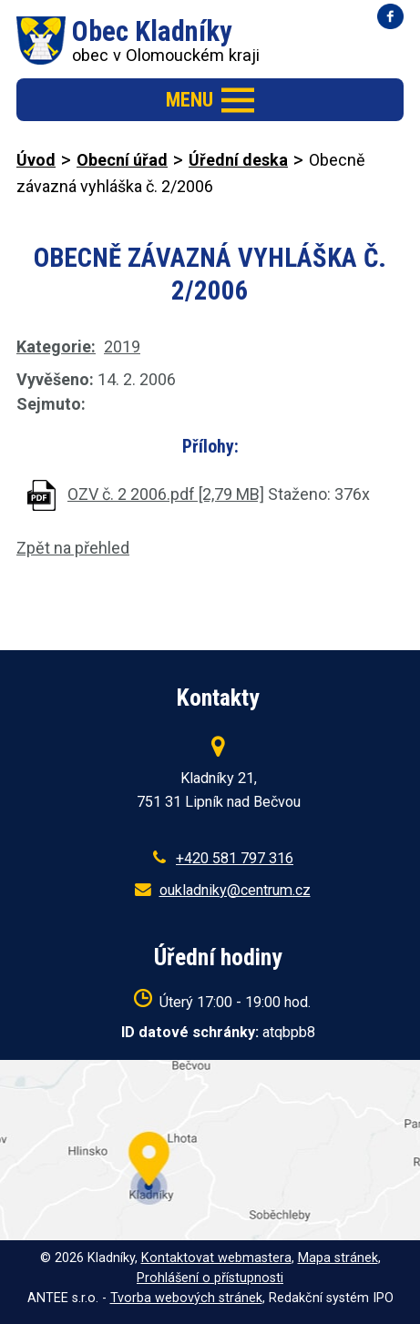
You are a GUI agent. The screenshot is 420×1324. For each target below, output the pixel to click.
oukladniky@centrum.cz (235, 890)
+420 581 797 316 (234, 858)
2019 (122, 346)
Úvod (36, 159)
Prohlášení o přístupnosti (210, 1278)
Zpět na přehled (72, 547)
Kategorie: (56, 346)
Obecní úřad (122, 159)
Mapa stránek (338, 1258)
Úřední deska (238, 159)
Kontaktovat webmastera (216, 1258)
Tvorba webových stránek (186, 1298)
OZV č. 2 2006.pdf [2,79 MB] (165, 494)
